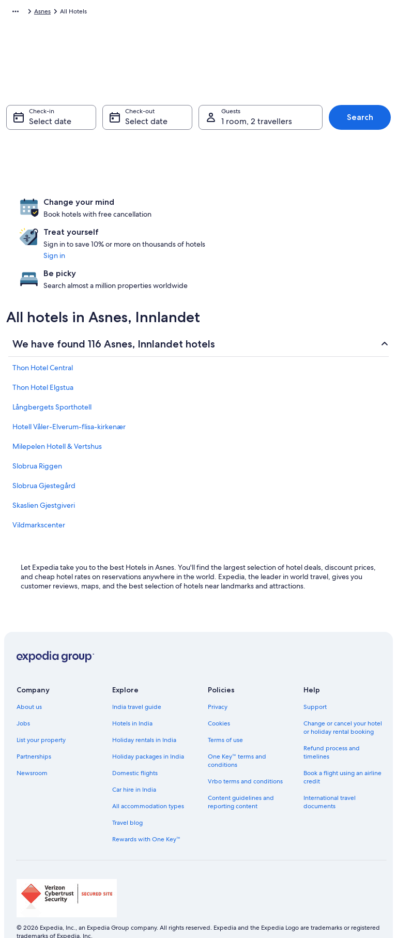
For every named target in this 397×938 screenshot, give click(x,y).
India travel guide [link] (136, 674)
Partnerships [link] (34, 723)
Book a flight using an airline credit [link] (342, 744)
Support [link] (315, 674)
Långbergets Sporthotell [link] (51, 374)
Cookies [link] (219, 690)
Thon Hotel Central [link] (42, 334)
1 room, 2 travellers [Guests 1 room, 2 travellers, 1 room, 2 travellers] (256, 126)
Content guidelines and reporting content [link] (241, 769)
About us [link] (29, 674)
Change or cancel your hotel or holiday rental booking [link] (342, 694)
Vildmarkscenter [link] (38, 491)
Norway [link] (91, 13)
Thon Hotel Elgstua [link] (42, 354)
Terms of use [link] (225, 707)
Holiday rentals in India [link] (144, 707)
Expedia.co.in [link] (25, 13)
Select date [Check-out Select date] (146, 126)
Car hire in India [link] (134, 756)
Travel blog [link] (127, 789)
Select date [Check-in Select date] (50, 126)
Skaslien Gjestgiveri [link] (43, 472)
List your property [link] (41, 707)
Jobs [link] (23, 690)
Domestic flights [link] (135, 740)
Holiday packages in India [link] (148, 723)
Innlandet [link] (125, 13)
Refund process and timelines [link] (331, 719)
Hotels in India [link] (132, 690)
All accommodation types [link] (148, 773)
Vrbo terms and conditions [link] (245, 748)
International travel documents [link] (329, 769)
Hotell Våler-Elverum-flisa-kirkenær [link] (69, 393)
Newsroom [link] (32, 740)
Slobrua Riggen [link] (37, 432)
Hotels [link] (62, 13)
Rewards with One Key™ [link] (146, 806)
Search (360, 122)
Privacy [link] (217, 674)
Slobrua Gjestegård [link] (43, 452)
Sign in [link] (175, 246)
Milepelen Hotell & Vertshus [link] (57, 413)
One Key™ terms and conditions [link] (237, 727)
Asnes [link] (156, 13)
